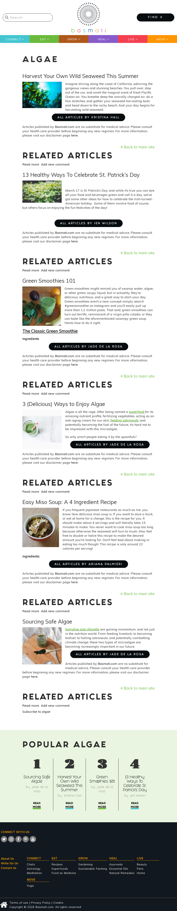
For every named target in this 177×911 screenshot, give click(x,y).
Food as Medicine (63, 873)
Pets (140, 868)
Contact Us (8, 868)
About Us (7, 858)
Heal (102, 39)
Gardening (85, 864)
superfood (136, 412)
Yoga (30, 885)
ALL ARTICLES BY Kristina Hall (88, 117)
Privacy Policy (41, 902)
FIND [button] (155, 17)
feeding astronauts (124, 420)
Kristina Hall (73, 796)
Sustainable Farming (92, 868)
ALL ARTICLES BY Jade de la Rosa (88, 347)
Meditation (34, 873)
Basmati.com (64, 127)
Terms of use (18, 902)
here (74, 135)
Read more (30, 164)
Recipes (57, 864)
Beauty (142, 864)
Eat (43, 39)
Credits (58, 902)
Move (160, 39)
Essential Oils (118, 868)
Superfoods (59, 868)
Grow (72, 39)
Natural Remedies (122, 873)
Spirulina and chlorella (82, 629)
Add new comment (55, 164)
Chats (31, 864)
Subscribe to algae (36, 712)
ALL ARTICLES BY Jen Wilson (88, 223)
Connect (13, 39)
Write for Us (9, 863)
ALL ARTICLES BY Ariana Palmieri (88, 564)
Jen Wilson (138, 796)
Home (141, 873)
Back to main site (138, 146)
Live (131, 39)
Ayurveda (116, 864)
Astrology (34, 868)
